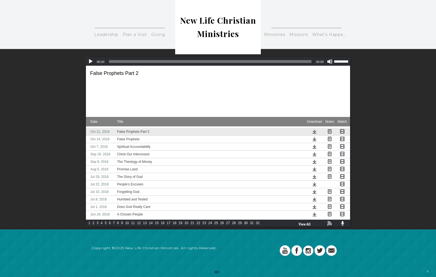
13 (145, 223)
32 (257, 223)
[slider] (210, 61)
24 (210, 223)
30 (245, 223)
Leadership (106, 34)
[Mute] (330, 61)
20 (186, 223)
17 (168, 223)
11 (133, 223)
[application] (218, 61)
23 (204, 223)
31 (252, 223)
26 (222, 223)
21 (192, 223)
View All (305, 224)
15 (156, 223)
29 (240, 223)
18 (174, 223)
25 (216, 223)
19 (180, 223)
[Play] (90, 61)
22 (198, 223)
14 (151, 223)
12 (139, 223)
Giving (158, 34)
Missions (298, 34)
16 (162, 223)
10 (127, 223)
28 (234, 223)
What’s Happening (331, 34)
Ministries (274, 34)
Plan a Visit (135, 34)
